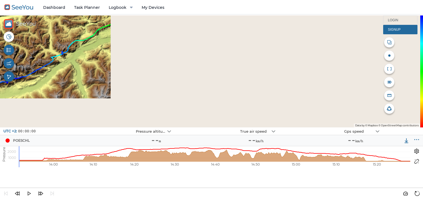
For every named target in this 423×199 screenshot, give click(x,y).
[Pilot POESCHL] (7, 141)
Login (393, 20)
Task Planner (87, 7)
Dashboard (54, 7)
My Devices (153, 7)
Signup (394, 30)
